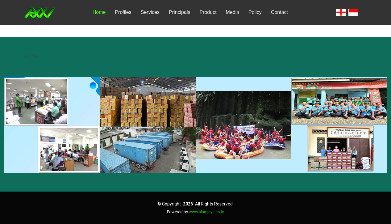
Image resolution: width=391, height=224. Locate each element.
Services (150, 12)
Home (99, 12)
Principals (179, 12)
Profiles (123, 12)
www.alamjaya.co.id (206, 211)
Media (232, 12)
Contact (279, 12)
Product (207, 12)
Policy (255, 12)
